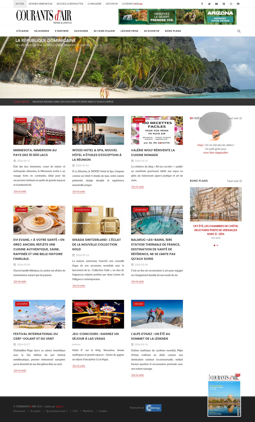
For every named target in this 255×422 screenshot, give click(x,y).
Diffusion (112, 3)
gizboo (59, 406)
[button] (214, 245)
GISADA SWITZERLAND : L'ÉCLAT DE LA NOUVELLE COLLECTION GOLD (96, 244)
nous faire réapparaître (215, 152)
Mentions (88, 410)
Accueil (20, 3)
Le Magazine (95, 3)
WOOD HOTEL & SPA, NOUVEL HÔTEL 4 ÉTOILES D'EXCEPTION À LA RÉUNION (97, 155)
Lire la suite (20, 191)
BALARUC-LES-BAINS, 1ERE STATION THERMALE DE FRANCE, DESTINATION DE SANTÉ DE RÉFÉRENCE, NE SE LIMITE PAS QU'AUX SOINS (155, 249)
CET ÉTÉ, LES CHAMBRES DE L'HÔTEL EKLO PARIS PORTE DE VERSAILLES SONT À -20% (215, 230)
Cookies (103, 410)
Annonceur (19, 410)
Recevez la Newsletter (70, 3)
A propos (36, 410)
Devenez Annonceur (40, 3)
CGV (75, 410)
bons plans (215, 238)
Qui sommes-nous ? (56, 410)
